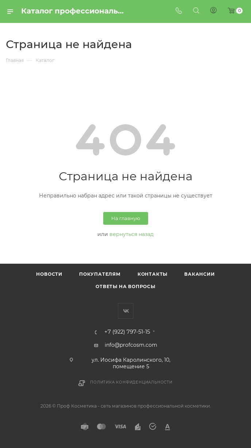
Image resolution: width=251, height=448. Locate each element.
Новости (49, 274)
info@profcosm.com (131, 345)
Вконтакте (126, 311)
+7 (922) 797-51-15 (127, 332)
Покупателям (100, 274)
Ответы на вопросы (125, 286)
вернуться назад (131, 234)
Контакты (152, 274)
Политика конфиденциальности (131, 382)
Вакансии (199, 274)
